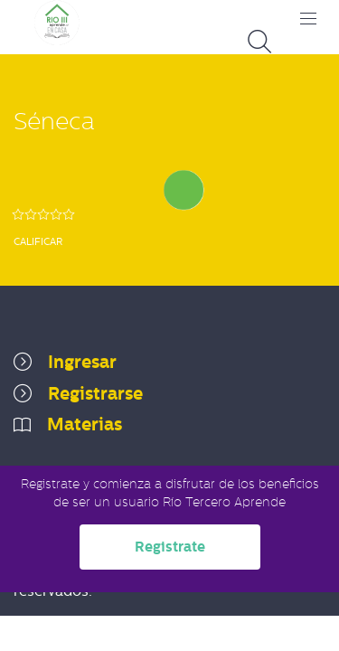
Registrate (170, 546)
